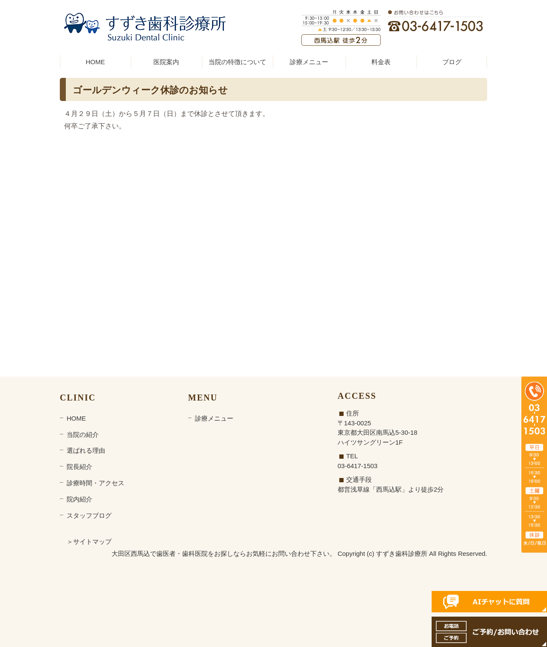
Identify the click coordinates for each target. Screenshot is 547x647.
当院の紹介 (83, 434)
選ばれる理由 (86, 450)
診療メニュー (309, 61)
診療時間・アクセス (95, 483)
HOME (95, 61)
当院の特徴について (237, 61)
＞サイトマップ (89, 541)
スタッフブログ (89, 515)
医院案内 (166, 61)
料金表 (381, 61)
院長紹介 (79, 466)
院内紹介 (79, 499)
